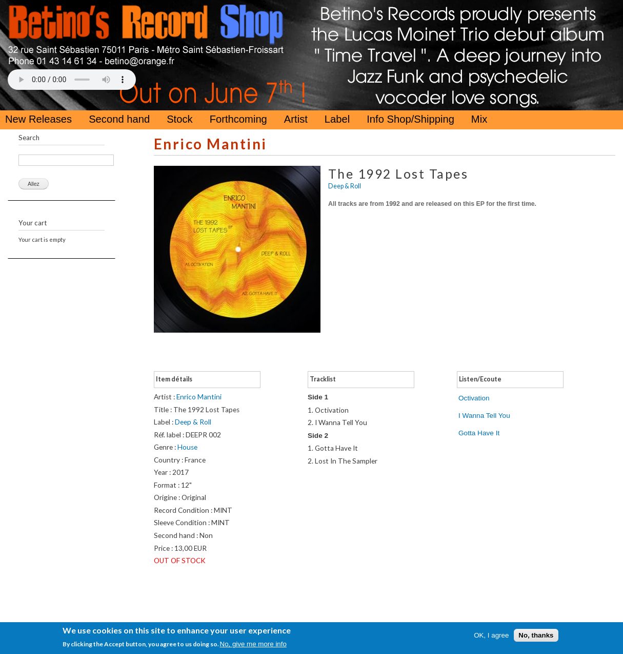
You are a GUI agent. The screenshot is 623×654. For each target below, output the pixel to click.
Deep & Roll (344, 186)
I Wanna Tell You (484, 415)
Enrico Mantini (210, 144)
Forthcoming (238, 119)
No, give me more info (253, 644)
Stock (180, 119)
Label (337, 119)
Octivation (474, 398)
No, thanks (535, 635)
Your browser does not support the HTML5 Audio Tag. (72, 79)
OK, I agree (491, 635)
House (187, 447)
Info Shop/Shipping (410, 119)
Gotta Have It (478, 433)
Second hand (119, 119)
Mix (479, 119)
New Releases (38, 119)
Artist (296, 119)
